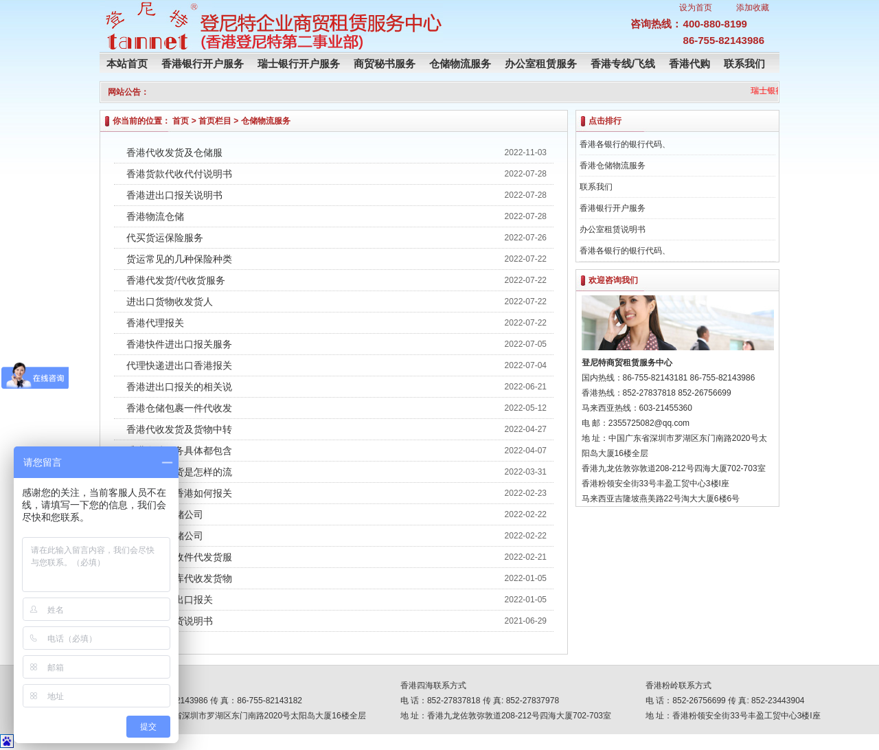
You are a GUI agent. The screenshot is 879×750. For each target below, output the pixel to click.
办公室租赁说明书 (613, 229)
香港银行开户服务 (202, 63)
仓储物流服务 (460, 63)
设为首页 (695, 7)
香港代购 (689, 63)
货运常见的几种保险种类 (179, 258)
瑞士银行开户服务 (299, 63)
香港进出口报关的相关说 (179, 386)
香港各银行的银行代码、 (625, 144)
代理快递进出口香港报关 (179, 365)
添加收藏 (752, 7)
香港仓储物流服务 (613, 165)
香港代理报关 (155, 322)
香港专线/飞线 (623, 63)
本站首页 (127, 63)
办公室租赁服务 (541, 63)
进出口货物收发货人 (169, 301)
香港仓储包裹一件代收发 (179, 407)
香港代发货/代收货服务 (175, 280)
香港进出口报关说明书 (174, 195)
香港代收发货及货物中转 (179, 429)
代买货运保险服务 (164, 237)
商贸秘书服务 (384, 63)
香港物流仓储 (155, 216)
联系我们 (744, 63)
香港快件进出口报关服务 (179, 344)
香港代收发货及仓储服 (174, 152)
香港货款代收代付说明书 (179, 173)
